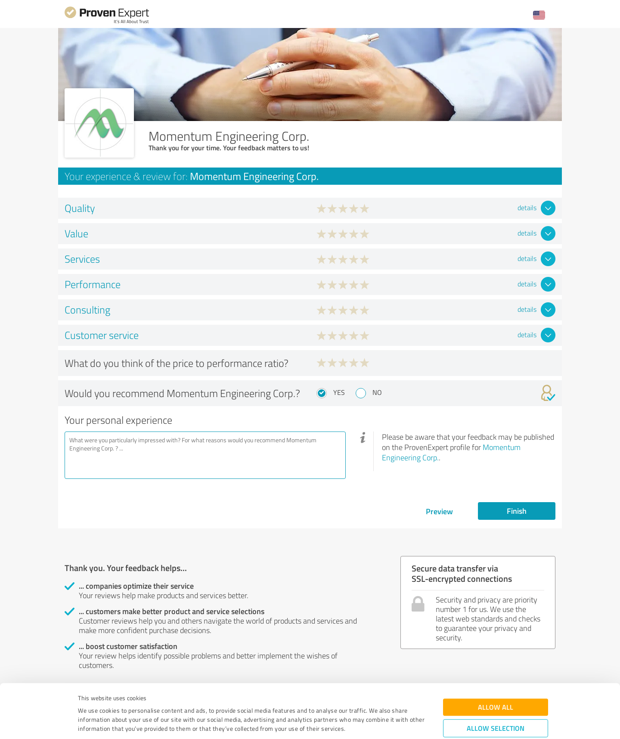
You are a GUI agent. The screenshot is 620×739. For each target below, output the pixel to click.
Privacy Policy (121, 699)
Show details (364, 723)
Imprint (88, 699)
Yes (339, 392)
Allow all (495, 659)
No (377, 392)
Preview (439, 511)
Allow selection (495, 680)
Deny (495, 707)
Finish (517, 510)
